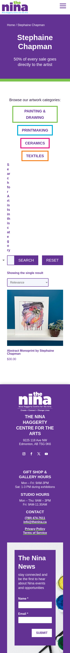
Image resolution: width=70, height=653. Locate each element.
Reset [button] (52, 260)
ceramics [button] (35, 143)
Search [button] (26, 260)
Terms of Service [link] (35, 532)
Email (23, 613)
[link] (15, 7)
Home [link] (11, 25)
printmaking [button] (35, 130)
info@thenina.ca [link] (34, 522)
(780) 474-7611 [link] (35, 518)
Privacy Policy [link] (35, 528)
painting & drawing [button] (35, 114)
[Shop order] (28, 282)
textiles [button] (35, 156)
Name (23, 598)
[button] (63, 6)
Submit (41, 632)
